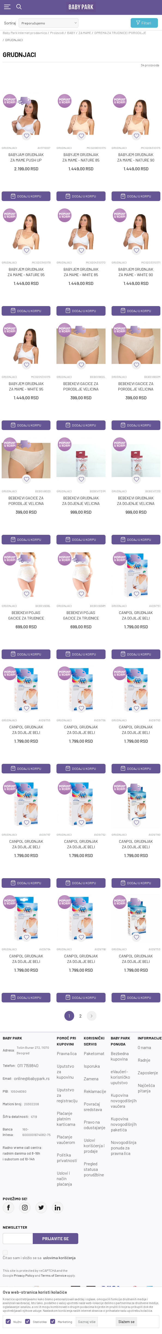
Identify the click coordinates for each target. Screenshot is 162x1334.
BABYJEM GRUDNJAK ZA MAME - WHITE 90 (135, 272)
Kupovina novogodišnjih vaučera (124, 1100)
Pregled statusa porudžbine (94, 1169)
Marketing (65, 1321)
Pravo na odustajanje (94, 1124)
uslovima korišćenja (59, 1257)
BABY (71, 33)
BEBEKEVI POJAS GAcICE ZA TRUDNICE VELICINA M (81, 618)
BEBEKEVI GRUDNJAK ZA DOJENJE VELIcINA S (136, 503)
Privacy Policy (24, 1275)
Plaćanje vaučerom (66, 1139)
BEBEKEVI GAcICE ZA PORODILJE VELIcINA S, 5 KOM (26, 503)
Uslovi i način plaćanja (64, 1178)
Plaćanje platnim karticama (66, 1118)
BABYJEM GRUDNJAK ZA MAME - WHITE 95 (26, 386)
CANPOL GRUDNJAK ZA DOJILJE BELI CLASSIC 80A (81, 847)
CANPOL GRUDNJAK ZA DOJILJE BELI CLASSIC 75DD (26, 847)
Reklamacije (95, 1091)
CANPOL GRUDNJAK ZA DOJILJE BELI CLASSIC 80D (26, 961)
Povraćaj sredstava (93, 1106)
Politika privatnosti (67, 1157)
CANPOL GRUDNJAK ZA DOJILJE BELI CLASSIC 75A (136, 618)
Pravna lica (67, 1053)
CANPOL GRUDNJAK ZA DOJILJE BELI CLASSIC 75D (136, 732)
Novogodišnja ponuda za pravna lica (123, 1148)
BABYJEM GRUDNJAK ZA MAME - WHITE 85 (81, 272)
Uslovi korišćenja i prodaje (94, 1145)
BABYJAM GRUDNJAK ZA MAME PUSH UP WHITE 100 (26, 160)
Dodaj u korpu (26, 196)
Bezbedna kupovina (120, 1056)
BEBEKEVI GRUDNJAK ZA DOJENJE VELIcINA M (81, 503)
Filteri (143, 23)
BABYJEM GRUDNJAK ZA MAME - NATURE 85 (81, 157)
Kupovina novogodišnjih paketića (124, 1124)
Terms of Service (54, 1275)
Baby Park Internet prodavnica (25, 33)
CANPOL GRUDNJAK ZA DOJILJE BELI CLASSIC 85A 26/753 (136, 961)
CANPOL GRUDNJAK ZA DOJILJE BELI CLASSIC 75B (26, 732)
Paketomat (94, 1053)
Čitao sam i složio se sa (39, 1258)
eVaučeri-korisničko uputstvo (120, 1077)
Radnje (144, 1059)
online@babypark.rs (32, 1078)
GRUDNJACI (9, 147)
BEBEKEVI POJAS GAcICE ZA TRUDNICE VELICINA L (26, 618)
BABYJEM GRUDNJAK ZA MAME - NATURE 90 (135, 157)
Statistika (40, 1321)
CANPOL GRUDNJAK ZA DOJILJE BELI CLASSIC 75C (81, 732)
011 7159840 (27, 1065)
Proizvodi (57, 33)
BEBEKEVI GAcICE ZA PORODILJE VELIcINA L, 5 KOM (81, 389)
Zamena (91, 1078)
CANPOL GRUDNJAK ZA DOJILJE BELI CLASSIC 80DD (81, 961)
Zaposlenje (148, 1072)
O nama (144, 1047)
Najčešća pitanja (146, 1088)
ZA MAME (85, 33)
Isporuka (92, 1066)
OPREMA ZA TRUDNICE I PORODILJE (120, 33)
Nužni (17, 1321)
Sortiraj (10, 23)
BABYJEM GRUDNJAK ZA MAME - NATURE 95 (26, 272)
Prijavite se (55, 1238)
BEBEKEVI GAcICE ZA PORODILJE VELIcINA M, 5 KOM (136, 389)
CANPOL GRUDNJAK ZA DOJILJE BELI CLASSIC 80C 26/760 (136, 847)
